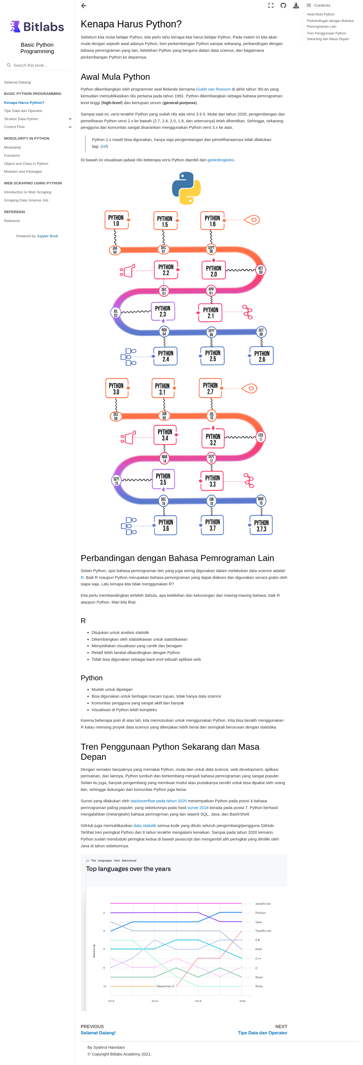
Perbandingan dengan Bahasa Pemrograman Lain (330, 23)
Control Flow (14, 127)
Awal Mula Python (321, 14)
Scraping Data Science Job (26, 200)
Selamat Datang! (17, 82)
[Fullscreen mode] (270, 6)
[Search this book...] (37, 65)
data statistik (145, 825)
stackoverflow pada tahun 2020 (158, 800)
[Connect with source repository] (283, 6)
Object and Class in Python (26, 164)
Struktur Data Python (21, 119)
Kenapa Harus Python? (24, 103)
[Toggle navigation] (84, 6)
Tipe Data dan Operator (23, 111)
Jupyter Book (47, 236)
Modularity (12, 147)
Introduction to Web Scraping (27, 192)
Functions (12, 155)
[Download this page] (296, 6)
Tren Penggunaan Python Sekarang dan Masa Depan (328, 36)
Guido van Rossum (213, 89)
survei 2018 (198, 807)
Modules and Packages (23, 171)
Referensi (12, 221)
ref (104, 146)
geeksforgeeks (220, 160)
